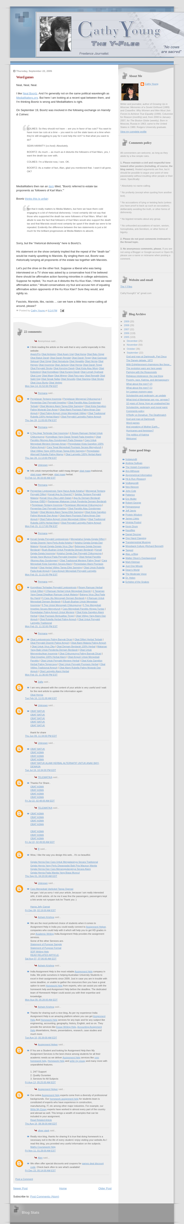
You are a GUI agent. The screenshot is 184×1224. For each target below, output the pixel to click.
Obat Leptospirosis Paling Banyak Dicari (51, 639)
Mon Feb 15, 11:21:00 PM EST (41, 574)
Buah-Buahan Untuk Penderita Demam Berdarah (67, 549)
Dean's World (132, 570)
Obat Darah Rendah (60, 358)
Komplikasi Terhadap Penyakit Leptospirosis (53, 587)
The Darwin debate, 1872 (139, 360)
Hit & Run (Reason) (135, 479)
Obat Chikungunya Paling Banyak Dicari (80, 653)
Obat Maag (48, 375)
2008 (127, 325)
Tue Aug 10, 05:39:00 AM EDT (41, 1037)
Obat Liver (35, 375)
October (131, 349)
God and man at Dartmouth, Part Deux (146, 356)
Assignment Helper (96, 926)
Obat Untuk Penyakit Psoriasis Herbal (78, 664)
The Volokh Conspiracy (137, 467)
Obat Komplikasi (50, 372)
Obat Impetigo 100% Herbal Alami (48, 657)
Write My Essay (38, 1109)
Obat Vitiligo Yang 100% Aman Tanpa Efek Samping (57, 451)
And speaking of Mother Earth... (142, 426)
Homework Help (54, 985)
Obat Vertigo (55, 382)
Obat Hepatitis (76, 361)
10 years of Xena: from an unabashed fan (148, 403)
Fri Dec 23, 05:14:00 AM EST (40, 1170)
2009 (127, 321)
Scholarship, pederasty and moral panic (147, 407)
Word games (133, 423)
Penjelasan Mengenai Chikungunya (81, 399)
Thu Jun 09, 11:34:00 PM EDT (41, 736)
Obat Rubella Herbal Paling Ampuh (58, 619)
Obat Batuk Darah (39, 358)
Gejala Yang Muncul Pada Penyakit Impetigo (53, 557)
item (51, 186)
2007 (127, 329)
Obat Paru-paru (76, 375)
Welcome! (131, 438)
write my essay (77, 1061)
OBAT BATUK (37, 711)
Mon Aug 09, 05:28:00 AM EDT (41, 999)
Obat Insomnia (46, 365)
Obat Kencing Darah (64, 368)
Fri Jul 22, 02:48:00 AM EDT (40, 800)
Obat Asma (80, 354)
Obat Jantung (62, 365)
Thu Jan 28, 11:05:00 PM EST (41, 420)
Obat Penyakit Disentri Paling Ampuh (49, 643)
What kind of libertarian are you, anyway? (148, 399)
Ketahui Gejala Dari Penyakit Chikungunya (79, 553)
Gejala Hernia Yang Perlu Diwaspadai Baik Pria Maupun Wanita (63, 865)
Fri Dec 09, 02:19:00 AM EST (40, 910)
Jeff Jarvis (130, 510)
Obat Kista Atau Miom (86, 368)
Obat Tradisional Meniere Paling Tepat (80, 560)
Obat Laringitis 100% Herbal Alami (83, 454)
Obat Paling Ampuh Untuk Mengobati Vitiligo (63, 413)
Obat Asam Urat (65, 354)
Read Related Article (41, 1120)
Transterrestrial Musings (138, 542)
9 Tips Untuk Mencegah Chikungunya (61, 605)
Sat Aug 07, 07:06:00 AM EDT (40, 958)
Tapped (129, 550)
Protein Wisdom (133, 514)
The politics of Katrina (137, 434)
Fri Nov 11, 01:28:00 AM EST (40, 1150)
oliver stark (43, 1130)
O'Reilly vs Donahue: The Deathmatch (146, 415)
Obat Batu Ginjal (95, 354)
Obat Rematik (92, 375)
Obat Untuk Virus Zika (43, 646)
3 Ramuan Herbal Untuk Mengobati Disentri (68, 591)
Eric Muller (131, 499)
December (132, 341)
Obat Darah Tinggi (81, 358)
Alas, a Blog (131, 554)
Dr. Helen (130, 577)
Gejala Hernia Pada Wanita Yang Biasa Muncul (55, 872)
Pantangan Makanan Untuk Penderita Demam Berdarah (77, 501)
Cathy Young (151, 84)
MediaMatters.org (27, 97)
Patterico (130, 494)
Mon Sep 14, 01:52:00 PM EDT (41, 386)
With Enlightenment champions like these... (148, 364)
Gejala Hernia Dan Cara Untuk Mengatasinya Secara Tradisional (64, 862)
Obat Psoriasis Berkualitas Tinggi (56, 616)
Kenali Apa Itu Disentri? (60, 494)
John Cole (130, 491)
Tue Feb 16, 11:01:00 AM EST (41, 698)
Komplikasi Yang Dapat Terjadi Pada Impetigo (70, 436)
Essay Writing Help (66, 1027)
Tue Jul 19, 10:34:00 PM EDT (40, 770)
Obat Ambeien (48, 354)
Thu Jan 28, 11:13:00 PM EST (41, 458)
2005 (127, 337)
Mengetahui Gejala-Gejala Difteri (88, 539)
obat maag (85, 470)
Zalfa (40, 681)
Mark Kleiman (132, 562)
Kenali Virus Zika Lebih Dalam (56, 498)
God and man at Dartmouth (140, 419)
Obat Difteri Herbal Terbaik (88, 639)
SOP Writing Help (39, 951)
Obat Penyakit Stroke (41, 368)
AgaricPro (35, 354)
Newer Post (20, 1188)
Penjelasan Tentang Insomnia (45, 399)
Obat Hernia (91, 361)
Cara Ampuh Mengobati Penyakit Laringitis (74, 571)
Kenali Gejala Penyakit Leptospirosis (49, 539)
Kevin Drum (131, 526)
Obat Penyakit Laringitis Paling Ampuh (81, 416)
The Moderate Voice (136, 574)
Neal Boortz (30, 93)
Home (63, 1188)
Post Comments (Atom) (44, 1196)
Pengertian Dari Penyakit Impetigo (48, 402)
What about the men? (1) (139, 387)
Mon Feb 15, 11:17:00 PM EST (41, 526)
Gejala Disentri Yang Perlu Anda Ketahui (51, 542)
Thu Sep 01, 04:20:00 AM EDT (41, 876)
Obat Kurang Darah (69, 372)
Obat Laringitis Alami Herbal (54, 671)
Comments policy (135, 411)
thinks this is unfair (36, 198)
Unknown (43, 465)
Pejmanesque (132, 506)
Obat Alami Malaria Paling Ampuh (88, 643)
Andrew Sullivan (133, 463)
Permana (42, 393)
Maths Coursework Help (43, 1147)
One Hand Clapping (135, 538)
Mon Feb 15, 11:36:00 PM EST (41, 674)
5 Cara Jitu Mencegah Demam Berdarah (63, 598)
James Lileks (132, 518)
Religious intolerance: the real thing (144, 376)
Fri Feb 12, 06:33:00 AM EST (40, 478)
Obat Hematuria (60, 361)
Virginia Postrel (133, 522)
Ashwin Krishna (46, 917)
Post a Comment (24, 1179)
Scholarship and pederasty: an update (146, 395)
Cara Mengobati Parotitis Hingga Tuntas (83, 609)
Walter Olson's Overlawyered (140, 558)
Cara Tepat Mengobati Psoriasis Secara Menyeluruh (74, 447)
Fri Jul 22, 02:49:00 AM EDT (40, 842)
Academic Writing (44, 934)
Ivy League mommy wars (139, 391)
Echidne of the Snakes (137, 582)
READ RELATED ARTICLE (44, 955)
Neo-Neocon (132, 487)
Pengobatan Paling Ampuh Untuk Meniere (52, 612)
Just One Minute (134, 566)
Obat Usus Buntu (39, 382)
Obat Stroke (97, 379)
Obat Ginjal (45, 361)
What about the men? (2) (139, 384)
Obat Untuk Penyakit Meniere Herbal (60, 660)
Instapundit (131, 459)
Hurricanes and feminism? (140, 430)
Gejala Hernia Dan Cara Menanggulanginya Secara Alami (60, 869)
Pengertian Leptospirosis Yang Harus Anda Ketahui (57, 491)
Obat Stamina (83, 379)
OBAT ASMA (37, 752)
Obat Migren (60, 375)
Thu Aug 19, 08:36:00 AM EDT (41, 1123)
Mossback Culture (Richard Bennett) (144, 546)
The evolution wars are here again (144, 368)
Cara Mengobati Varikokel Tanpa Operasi (51, 889)
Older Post (105, 1188)
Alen (40, 1157)
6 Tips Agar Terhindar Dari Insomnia (49, 433)
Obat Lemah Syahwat (92, 372)
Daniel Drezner (133, 534)
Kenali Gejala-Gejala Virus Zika (56, 546)
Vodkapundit (131, 483)
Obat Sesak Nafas (50, 379)
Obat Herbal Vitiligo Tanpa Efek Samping (60, 567)
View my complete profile (133, 131)
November (132, 344)
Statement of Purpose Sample (46, 944)
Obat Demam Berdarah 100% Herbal (76, 646)
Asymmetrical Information (138, 475)
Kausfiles (130, 530)
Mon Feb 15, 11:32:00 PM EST (41, 626)
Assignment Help (84, 971)
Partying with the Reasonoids (141, 372)
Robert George (133, 502)
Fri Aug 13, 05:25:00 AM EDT (40, 1082)
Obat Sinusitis (68, 379)
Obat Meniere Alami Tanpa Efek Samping (61, 406)
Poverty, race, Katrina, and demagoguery (147, 380)
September (133, 352)
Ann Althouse (132, 471)
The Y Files (126, 286)
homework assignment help (64, 1099)
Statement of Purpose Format (45, 948)
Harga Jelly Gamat (40, 906)
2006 (127, 333)
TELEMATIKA (45, 777)
